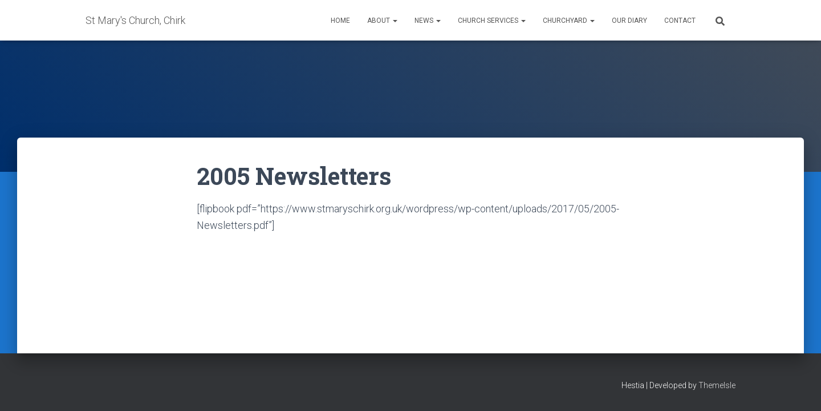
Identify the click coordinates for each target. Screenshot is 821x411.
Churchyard (569, 21)
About (382, 21)
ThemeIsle (716, 385)
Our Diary (629, 21)
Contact (680, 21)
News (427, 21)
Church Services (492, 21)
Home (340, 21)
